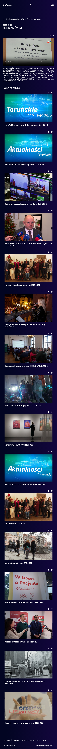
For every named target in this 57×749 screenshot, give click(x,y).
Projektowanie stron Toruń (44, 745)
